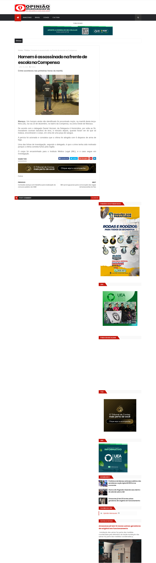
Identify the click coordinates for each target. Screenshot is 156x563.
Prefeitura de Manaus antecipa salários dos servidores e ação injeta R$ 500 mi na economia (126, 327)
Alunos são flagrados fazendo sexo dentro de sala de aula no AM (125, 334)
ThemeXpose (26, 560)
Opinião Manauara (113, 357)
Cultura (56, 17)
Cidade (46, 17)
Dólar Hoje (106, 411)
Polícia (27, 50)
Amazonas (27, 17)
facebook (93, 200)
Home (20, 50)
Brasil (37, 17)
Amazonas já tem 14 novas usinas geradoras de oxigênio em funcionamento (124, 344)
